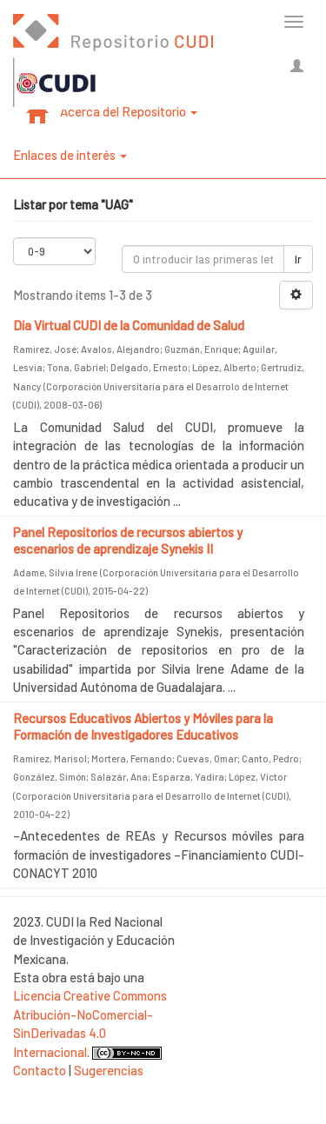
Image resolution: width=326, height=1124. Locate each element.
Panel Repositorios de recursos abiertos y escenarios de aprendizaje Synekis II (128, 540)
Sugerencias (108, 1070)
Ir (298, 259)
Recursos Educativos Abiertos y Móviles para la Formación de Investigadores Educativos (143, 726)
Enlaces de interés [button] (70, 155)
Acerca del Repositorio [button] (128, 111)
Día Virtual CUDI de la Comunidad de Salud (128, 325)
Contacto (39, 1070)
